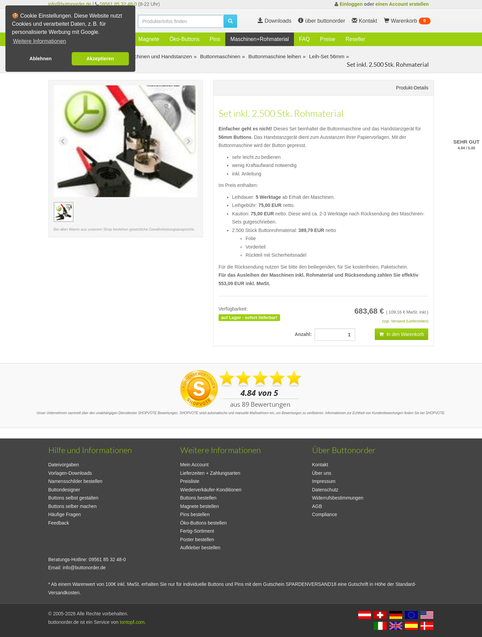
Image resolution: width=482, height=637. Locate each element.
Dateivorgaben (63, 464)
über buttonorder (321, 21)
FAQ (304, 39)
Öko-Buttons (184, 39)
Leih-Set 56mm (326, 56)
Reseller (355, 39)
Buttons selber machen (72, 506)
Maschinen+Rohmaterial (259, 39)
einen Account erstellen (402, 4)
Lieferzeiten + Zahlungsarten (210, 473)
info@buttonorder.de (69, 4)
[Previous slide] (63, 141)
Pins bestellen (195, 514)
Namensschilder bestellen (75, 481)
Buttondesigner (64, 489)
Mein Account (194, 464)
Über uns (321, 473)
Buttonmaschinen (219, 56)
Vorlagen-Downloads (70, 473)
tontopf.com (132, 622)
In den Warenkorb (401, 334)
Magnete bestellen (199, 506)
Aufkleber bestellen (200, 547)
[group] (63, 212)
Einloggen (351, 4)
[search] (180, 21)
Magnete (148, 39)
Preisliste (190, 481)
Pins (215, 39)
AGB (317, 506)
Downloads (275, 21)
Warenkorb (407, 21)
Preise (327, 39)
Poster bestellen (197, 539)
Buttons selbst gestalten (73, 498)
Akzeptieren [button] (100, 58)
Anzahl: (304, 334)
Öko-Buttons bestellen (203, 523)
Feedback (58, 523)
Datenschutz (325, 489)
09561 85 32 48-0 (118, 4)
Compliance (324, 514)
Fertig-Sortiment (197, 531)
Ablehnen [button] (40, 58)
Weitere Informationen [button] (39, 41)
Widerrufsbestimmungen (338, 498)
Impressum (324, 481)
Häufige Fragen (64, 514)
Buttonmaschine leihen (274, 56)
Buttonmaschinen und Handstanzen (150, 56)
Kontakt (320, 464)
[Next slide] (188, 141)
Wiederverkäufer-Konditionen (211, 489)
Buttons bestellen (198, 498)
